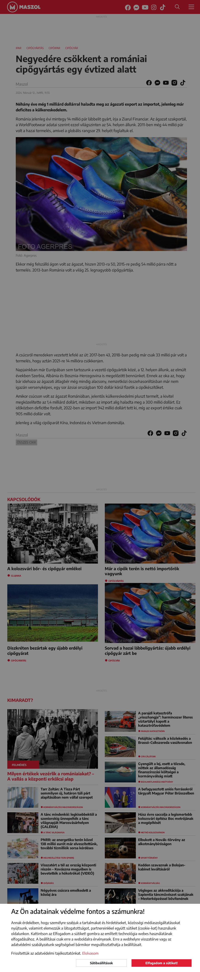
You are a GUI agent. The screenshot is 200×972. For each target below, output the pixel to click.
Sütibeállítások (101, 963)
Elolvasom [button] (90, 953)
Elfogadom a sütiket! (161, 963)
